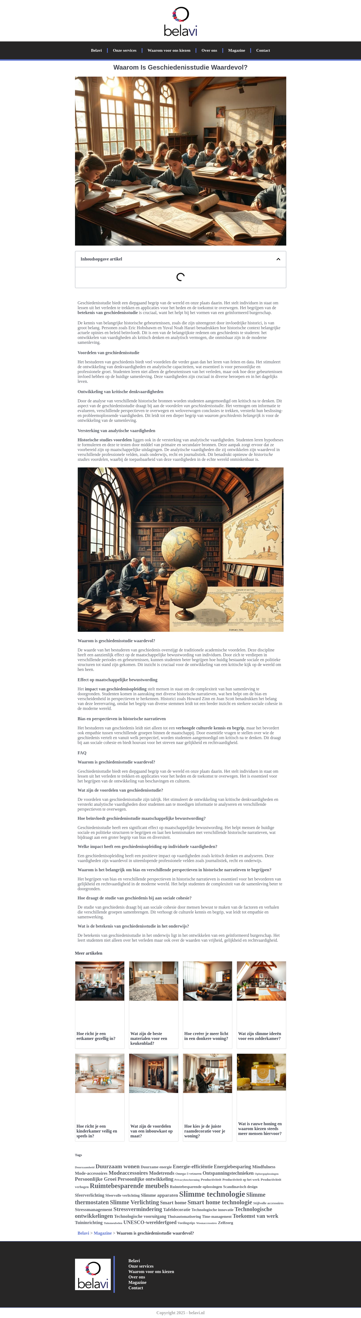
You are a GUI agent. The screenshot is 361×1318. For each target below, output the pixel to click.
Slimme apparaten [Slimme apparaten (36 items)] (159, 1195)
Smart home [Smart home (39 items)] (173, 1202)
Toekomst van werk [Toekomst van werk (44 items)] (255, 1216)
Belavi (96, 50)
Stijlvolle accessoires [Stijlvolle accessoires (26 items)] (268, 1203)
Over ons (209, 50)
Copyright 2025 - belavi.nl (181, 1312)
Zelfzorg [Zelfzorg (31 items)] (225, 1222)
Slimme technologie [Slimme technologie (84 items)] (212, 1194)
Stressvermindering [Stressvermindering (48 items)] (137, 1209)
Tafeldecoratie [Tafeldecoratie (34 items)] (176, 1209)
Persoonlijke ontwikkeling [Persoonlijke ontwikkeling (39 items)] (145, 1179)
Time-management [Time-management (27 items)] (217, 1217)
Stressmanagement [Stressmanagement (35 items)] (93, 1209)
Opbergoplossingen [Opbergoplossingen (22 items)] (267, 1173)
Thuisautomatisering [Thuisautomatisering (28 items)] (184, 1217)
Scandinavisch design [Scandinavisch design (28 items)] (240, 1187)
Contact (263, 50)
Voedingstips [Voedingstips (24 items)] (186, 1223)
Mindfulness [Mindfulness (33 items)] (263, 1166)
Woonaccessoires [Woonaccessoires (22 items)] (206, 1223)
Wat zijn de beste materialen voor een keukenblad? (149, 1038)
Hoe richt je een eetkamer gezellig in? (96, 1036)
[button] (278, 259)
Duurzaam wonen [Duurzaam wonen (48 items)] (118, 1166)
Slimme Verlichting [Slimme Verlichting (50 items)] (134, 1202)
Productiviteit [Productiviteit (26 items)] (211, 1179)
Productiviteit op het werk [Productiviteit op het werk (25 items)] (240, 1180)
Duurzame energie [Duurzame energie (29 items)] (156, 1167)
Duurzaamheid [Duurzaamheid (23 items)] (85, 1167)
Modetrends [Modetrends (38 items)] (161, 1173)
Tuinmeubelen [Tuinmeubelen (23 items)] (113, 1223)
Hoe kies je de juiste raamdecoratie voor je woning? (204, 1131)
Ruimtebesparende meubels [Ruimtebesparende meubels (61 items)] (129, 1185)
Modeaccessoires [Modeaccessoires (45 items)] (128, 1173)
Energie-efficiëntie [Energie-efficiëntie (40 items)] (193, 1166)
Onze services (124, 50)
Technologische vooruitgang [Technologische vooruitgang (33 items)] (140, 1216)
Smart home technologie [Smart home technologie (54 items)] (219, 1202)
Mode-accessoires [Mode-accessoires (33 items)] (91, 1173)
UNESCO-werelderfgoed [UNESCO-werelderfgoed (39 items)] (150, 1222)
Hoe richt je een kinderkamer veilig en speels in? (97, 1131)
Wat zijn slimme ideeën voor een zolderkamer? (259, 1036)
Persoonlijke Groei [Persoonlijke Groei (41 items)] (96, 1179)
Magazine (236, 50)
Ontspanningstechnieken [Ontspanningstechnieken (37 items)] (228, 1173)
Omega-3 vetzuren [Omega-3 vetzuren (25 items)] (188, 1174)
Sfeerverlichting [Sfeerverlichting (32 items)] (90, 1195)
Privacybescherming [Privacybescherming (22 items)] (187, 1179)
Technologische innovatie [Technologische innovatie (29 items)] (212, 1210)
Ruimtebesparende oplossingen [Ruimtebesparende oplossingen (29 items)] (196, 1187)
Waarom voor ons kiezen (169, 50)
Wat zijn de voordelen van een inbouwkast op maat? (152, 1131)
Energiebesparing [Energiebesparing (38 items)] (232, 1166)
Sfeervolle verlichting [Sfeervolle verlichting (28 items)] (122, 1195)
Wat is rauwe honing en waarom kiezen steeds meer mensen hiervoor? (260, 1128)
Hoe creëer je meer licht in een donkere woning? (206, 1036)
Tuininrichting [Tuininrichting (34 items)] (89, 1222)
